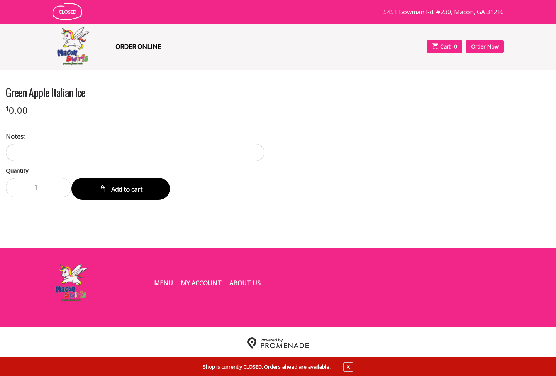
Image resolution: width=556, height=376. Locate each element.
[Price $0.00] (17, 110)
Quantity (17, 170)
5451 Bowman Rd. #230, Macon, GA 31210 (443, 12)
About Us (245, 281)
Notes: (15, 136)
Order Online (138, 46)
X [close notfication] (348, 366)
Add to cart (126, 187)
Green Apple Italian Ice (45, 92)
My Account (201, 281)
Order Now (485, 46)
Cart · (445, 47)
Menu (163, 281)
